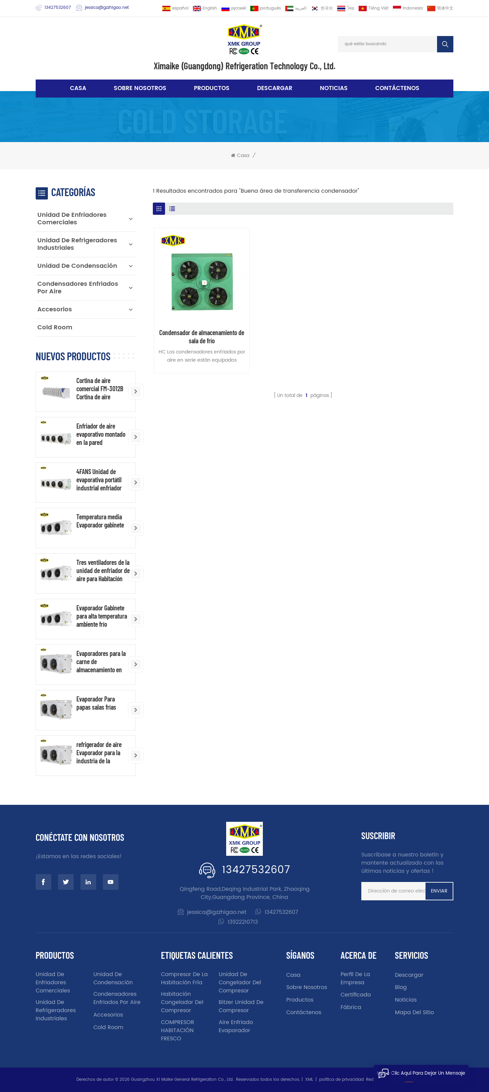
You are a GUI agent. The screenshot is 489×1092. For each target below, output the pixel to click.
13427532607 (57, 7)
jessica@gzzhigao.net (107, 7)
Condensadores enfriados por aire (77, 287)
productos (299, 1000)
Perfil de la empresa (355, 978)
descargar (274, 88)
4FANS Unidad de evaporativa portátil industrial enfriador (99, 479)
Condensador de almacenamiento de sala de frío (201, 336)
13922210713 (243, 922)
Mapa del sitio (414, 1012)
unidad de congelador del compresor (240, 982)
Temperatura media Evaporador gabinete (100, 521)
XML (309, 1079)
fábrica (351, 1007)
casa (293, 975)
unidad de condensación (77, 266)
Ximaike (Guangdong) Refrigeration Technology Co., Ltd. (245, 65)
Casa (78, 88)
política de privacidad (341, 1079)
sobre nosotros (140, 88)
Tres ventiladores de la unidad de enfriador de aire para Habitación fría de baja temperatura (103, 570)
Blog (401, 987)
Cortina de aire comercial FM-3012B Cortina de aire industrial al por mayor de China (102, 388)
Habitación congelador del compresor (182, 1002)
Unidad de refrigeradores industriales (77, 244)
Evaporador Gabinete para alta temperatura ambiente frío (101, 616)
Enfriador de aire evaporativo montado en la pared (100, 434)
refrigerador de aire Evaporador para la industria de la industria (99, 752)
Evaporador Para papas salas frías (96, 703)
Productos (212, 88)
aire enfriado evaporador (236, 1026)
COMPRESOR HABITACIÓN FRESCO (177, 1030)
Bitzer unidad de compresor (241, 1006)
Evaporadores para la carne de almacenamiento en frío (101, 661)
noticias (334, 88)
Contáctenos (397, 88)
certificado (356, 995)
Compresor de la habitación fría (184, 978)
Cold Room (54, 327)
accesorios (54, 309)
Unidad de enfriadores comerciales (72, 218)
